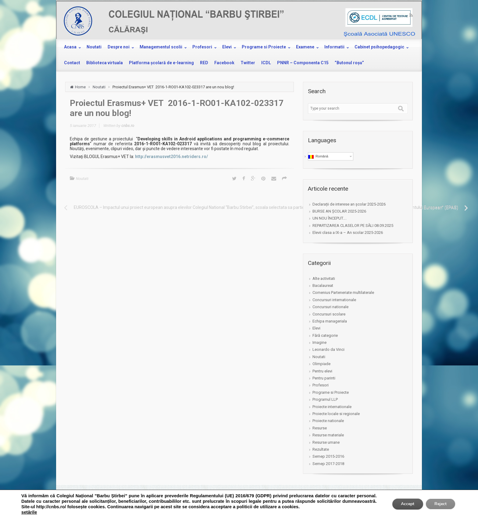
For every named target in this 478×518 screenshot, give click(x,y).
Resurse (319, 428)
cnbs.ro (127, 125)
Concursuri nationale (330, 307)
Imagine (319, 342)
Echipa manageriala (329, 321)
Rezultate (320, 449)
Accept (406, 504)
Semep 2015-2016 (328, 456)
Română (318, 156)
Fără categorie (325, 335)
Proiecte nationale (328, 420)
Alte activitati (323, 278)
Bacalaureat (322, 285)
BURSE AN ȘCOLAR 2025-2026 (339, 211)
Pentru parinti (323, 378)
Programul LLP (325, 399)
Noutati (99, 87)
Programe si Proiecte (330, 392)
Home (80, 87)
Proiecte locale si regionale (336, 413)
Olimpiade (321, 363)
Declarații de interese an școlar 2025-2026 (349, 204)
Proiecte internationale (331, 406)
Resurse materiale (328, 435)
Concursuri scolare (328, 314)
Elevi (316, 328)
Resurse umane (326, 442)
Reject (440, 504)
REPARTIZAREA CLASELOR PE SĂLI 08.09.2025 (352, 225)
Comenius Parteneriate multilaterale (343, 292)
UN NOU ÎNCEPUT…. (329, 218)
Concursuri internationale (334, 300)
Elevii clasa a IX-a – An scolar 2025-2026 (347, 232)
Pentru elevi (322, 371)
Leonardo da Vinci (328, 349)
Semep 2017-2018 (328, 463)
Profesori (320, 385)
